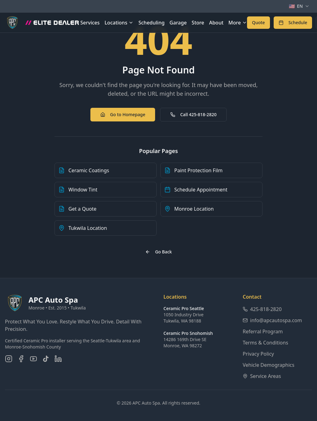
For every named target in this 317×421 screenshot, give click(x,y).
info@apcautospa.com (272, 320)
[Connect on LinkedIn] (58, 358)
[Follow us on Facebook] (21, 358)
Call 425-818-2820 (193, 114)
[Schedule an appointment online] (293, 22)
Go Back (158, 252)
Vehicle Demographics (268, 365)
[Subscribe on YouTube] (33, 358)
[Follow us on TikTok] (46, 358)
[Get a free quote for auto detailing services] (258, 22)
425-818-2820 (262, 309)
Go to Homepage (122, 114)
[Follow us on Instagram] (8, 358)
